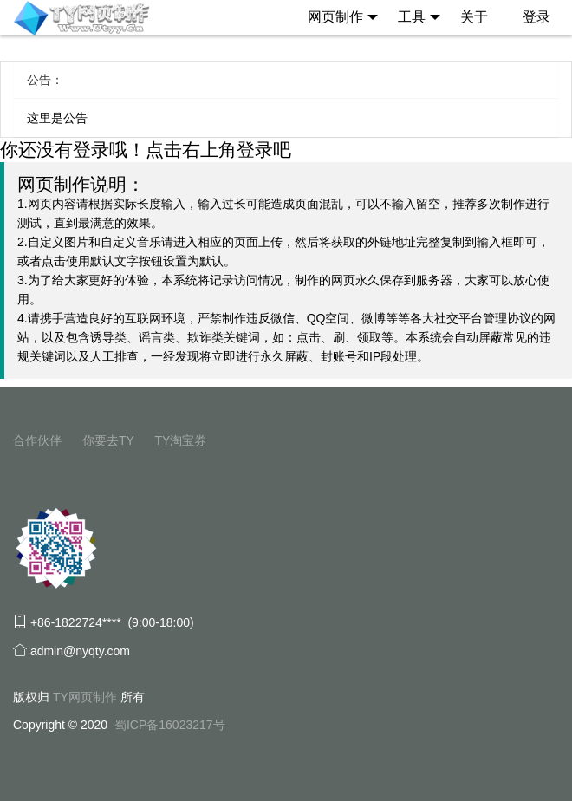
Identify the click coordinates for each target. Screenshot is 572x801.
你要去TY (108, 440)
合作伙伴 (37, 440)
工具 (419, 17)
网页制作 (343, 17)
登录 (536, 17)
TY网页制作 (85, 697)
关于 (474, 17)
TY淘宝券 (180, 440)
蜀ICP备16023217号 (169, 725)
